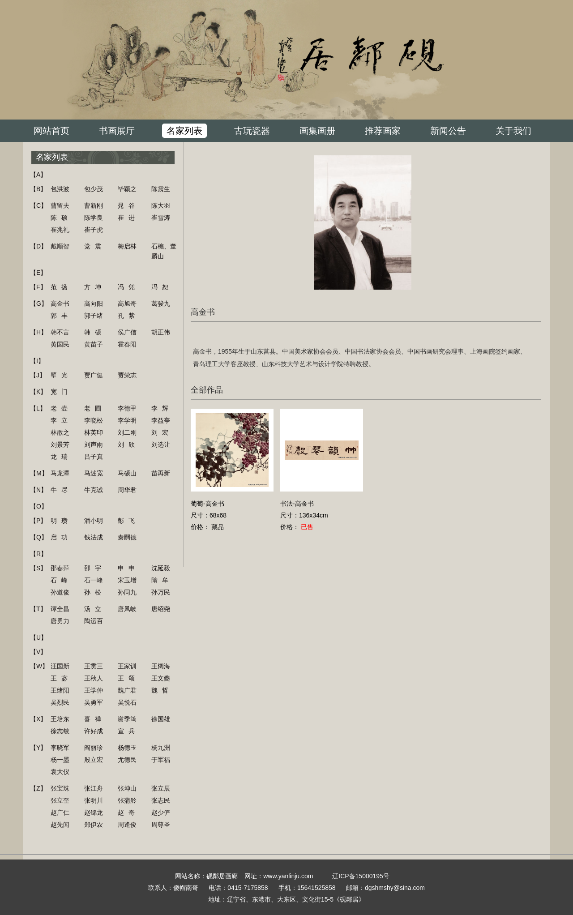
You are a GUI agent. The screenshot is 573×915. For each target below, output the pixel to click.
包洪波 (60, 188)
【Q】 (38, 537)
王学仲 (93, 690)
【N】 (38, 489)
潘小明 (93, 520)
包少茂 (93, 188)
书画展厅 (117, 131)
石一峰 (93, 580)
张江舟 (93, 788)
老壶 (61, 408)
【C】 (38, 205)
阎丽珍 (93, 747)
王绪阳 (60, 690)
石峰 (61, 580)
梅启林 (127, 246)
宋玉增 (127, 580)
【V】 (38, 651)
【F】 (38, 287)
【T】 (38, 608)
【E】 (38, 272)
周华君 (127, 489)
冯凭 (128, 287)
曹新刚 (93, 205)
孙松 (95, 592)
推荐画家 (383, 131)
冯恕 (162, 287)
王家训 (127, 666)
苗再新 (160, 473)
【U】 (38, 637)
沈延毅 (160, 568)
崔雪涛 (160, 217)
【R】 (38, 553)
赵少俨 (160, 812)
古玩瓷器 (252, 131)
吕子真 (93, 456)
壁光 (61, 375)
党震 (95, 246)
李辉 (162, 408)
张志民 (160, 800)
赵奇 (128, 812)
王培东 (60, 719)
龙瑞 (61, 456)
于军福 (160, 759)
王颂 (128, 678)
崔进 (128, 217)
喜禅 (95, 719)
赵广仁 (60, 812)
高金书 (60, 303)
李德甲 (127, 408)
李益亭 (160, 420)
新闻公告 (448, 131)
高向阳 (93, 303)
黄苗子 (93, 344)
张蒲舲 (127, 800)
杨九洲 (160, 747)
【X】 (38, 719)
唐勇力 (60, 620)
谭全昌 (60, 608)
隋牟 (162, 580)
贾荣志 (127, 375)
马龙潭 (60, 473)
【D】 (38, 246)
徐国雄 (160, 719)
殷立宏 (93, 759)
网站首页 (51, 131)
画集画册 (317, 131)
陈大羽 (160, 205)
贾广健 (93, 375)
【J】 (38, 375)
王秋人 (93, 678)
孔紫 (128, 315)
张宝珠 (60, 788)
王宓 (61, 678)
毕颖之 (127, 188)
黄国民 (60, 344)
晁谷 (128, 205)
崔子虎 (93, 229)
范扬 (61, 287)
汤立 (95, 608)
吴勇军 (93, 702)
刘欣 (128, 444)
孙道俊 (60, 592)
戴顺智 (60, 246)
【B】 (38, 188)
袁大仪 (60, 771)
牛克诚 (93, 489)
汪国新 (60, 666)
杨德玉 (127, 747)
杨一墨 (60, 759)
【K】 (38, 391)
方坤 (95, 287)
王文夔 (160, 678)
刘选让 (160, 444)
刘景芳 (60, 444)
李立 (61, 420)
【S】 (38, 568)
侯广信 (127, 332)
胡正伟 (160, 332)
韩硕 (95, 332)
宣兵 (128, 731)
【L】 (38, 408)
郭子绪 (93, 315)
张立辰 (160, 788)
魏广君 (127, 690)
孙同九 (127, 592)
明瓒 (61, 520)
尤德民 (127, 759)
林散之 (60, 432)
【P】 (38, 520)
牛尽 (61, 489)
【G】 (38, 303)
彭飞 (128, 520)
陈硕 (61, 217)
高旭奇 (127, 303)
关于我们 (513, 131)
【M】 (39, 473)
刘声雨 (93, 444)
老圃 (95, 408)
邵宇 (95, 568)
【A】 (38, 174)
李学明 (127, 420)
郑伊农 (93, 824)
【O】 (38, 506)
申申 (128, 568)
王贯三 (93, 666)
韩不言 (60, 332)
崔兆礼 (60, 229)
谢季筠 (127, 719)
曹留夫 (60, 205)
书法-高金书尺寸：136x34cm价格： (304, 515)
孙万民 (160, 592)
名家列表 (184, 131)
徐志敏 (60, 731)
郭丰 (61, 315)
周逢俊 (127, 824)
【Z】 (38, 788)
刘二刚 (127, 432)
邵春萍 (60, 568)
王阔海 (160, 666)
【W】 (39, 666)
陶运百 (93, 620)
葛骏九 (160, 303)
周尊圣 (160, 824)
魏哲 (162, 690)
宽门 (61, 391)
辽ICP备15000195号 (360, 876)
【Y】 (38, 747)
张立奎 (60, 800)
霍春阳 (127, 344)
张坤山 (127, 788)
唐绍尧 (160, 608)
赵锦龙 (93, 812)
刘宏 (162, 432)
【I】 (37, 360)
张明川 (93, 800)
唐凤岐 (127, 608)
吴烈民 (60, 702)
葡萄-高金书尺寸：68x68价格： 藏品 (209, 515)
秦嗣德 (127, 537)
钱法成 (93, 537)
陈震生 (160, 188)
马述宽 (93, 473)
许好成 (93, 731)
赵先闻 (60, 824)
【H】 (38, 332)
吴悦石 (127, 702)
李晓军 (60, 747)
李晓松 (93, 420)
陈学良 (93, 217)
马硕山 (127, 473)
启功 (61, 537)
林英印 (93, 432)
